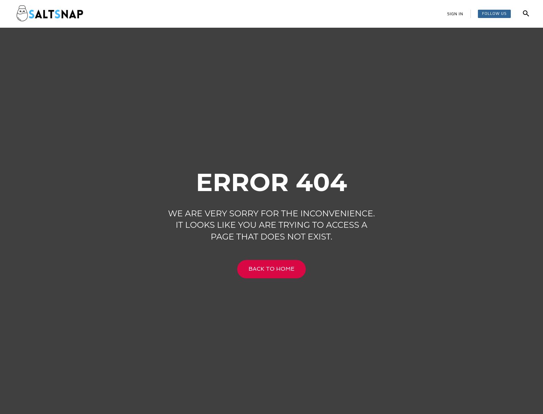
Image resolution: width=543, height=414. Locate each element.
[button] (526, 14)
